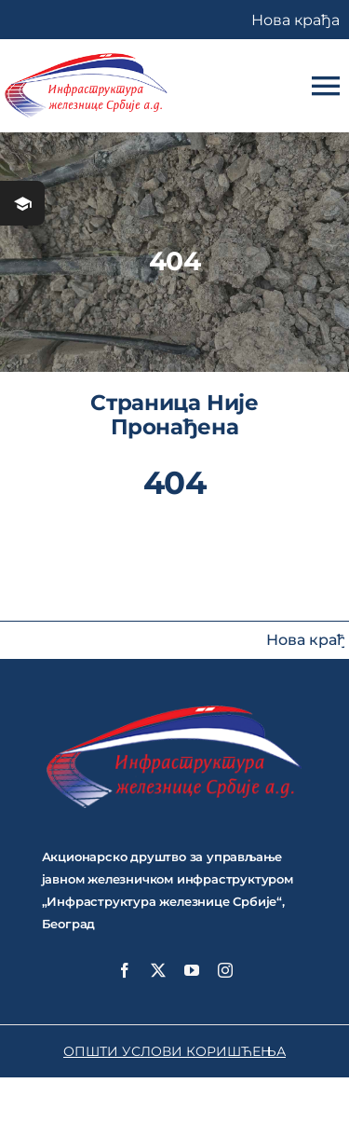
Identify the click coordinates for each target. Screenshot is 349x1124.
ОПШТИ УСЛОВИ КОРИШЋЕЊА (174, 1051)
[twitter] (158, 970)
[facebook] (124, 970)
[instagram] (225, 970)
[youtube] (191, 970)
